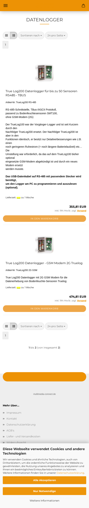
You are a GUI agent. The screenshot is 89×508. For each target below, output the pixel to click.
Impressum (13, 412)
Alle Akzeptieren (44, 480)
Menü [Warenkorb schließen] (6, 5)
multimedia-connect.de (44, 394)
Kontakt (11, 418)
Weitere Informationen (44, 500)
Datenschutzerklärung (70, 472)
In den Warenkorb (44, 218)
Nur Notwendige (44, 491)
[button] (6, 35)
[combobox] (31, 35)
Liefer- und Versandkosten (23, 436)
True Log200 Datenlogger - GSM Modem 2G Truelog (44, 263)
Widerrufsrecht (16, 442)
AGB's (10, 430)
